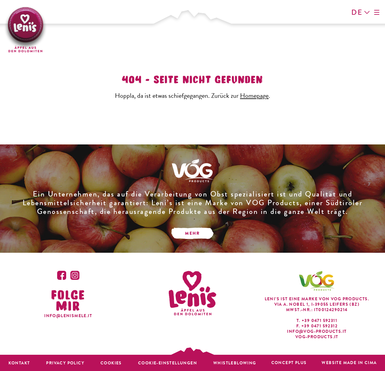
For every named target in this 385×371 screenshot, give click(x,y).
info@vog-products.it (316, 331)
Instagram (74, 275)
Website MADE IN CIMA (349, 363)
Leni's (25, 29)
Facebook (61, 275)
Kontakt (19, 363)
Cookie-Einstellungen (167, 363)
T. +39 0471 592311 (317, 320)
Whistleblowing (234, 363)
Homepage (254, 95)
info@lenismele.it (68, 316)
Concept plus (289, 363)
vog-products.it (316, 337)
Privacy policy (65, 363)
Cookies (111, 363)
